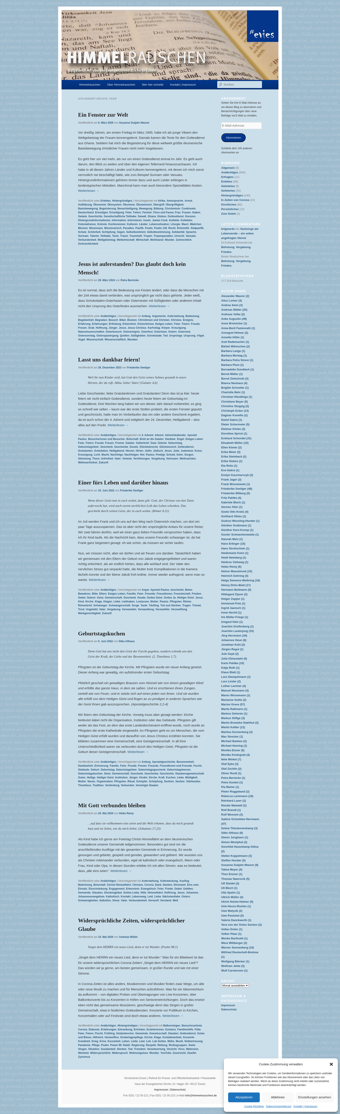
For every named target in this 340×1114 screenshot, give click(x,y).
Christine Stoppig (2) (235, 406)
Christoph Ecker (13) (235, 410)
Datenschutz (229, 1009)
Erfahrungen (99, 323)
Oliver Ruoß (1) (231, 773)
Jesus (122, 327)
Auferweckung (169, 880)
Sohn (179, 454)
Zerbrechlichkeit (88, 243)
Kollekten (186, 220)
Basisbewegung (88, 208)
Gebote (162, 442)
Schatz (82, 232)
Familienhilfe (185, 1029)
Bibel (122, 320)
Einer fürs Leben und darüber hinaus (123, 482)
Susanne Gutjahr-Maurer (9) (239, 865)
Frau (178, 212)
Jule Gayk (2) (230, 653)
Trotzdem (139, 1049)
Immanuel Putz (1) (233, 603)
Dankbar (170, 439)
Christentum (172, 208)
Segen (121, 232)
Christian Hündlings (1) (236, 396)
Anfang (146, 316)
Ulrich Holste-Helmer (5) (237, 901)
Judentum (187, 450)
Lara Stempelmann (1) (236, 676)
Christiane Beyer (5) (234, 401)
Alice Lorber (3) (231, 300)
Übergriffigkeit (174, 204)
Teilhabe (105, 235)
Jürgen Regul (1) (232, 649)
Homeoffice (112, 1037)
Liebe (116, 601)
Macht (105, 454)
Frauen (186, 212)
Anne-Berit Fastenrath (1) (238, 328)
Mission (83, 228)
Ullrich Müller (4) (232, 897)
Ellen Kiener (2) (231, 447)
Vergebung (158, 458)
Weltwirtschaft (125, 239)
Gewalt (142, 216)
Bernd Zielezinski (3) (234, 378)
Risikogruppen (178, 1045)
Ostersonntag (86, 335)
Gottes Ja (170, 597)
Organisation (105, 781)
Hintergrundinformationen (94, 220)
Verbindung (112, 785)
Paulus (150, 454)
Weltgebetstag (106, 239)
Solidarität (178, 232)
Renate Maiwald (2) (234, 805)
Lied (142, 1041)
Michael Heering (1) (234, 745)
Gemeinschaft (113, 597)
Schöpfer (141, 781)
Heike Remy (126, 813)
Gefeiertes (228, 190)
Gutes (81, 777)
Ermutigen (101, 212)
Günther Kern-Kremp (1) (237, 530)
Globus (161, 216)
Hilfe (143, 892)
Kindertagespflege (131, 1037)
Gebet (81, 597)
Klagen (107, 601)
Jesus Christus (137, 327)
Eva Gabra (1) (230, 470)
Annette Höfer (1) (232, 337)
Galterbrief (142, 442)
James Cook (160, 220)
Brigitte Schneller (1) (235, 387)
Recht (171, 228)
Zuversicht (179, 1052)
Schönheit (94, 232)
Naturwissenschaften (91, 331)
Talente (94, 235)
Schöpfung (109, 232)
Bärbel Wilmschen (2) (235, 346)
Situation (93, 1049)
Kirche (89, 601)
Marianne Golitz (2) (233, 699)
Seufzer (180, 781)
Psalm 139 (160, 228)
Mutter (154, 601)
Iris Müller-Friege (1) (234, 617)
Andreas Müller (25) (234, 309)
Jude (176, 450)
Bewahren (84, 593)
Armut (188, 200)
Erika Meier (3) (230, 452)
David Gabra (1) (231, 419)
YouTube (165, 1052)
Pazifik (139, 228)
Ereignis (188, 320)
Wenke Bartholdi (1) (234, 938)
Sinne (115, 900)
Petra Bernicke (130, 280)
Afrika (161, 200)
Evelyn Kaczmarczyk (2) (237, 475)
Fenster (147, 212)
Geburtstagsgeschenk (151, 769)
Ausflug (184, 880)
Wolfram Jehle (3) (233, 966)
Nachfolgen (131, 454)
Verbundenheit (87, 239)
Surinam (83, 235)
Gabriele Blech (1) (233, 502)
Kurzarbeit (114, 1041)
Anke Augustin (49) (234, 318)
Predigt (160, 454)
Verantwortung (156, 1049)
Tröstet (196, 605)
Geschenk (106, 446)
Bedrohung (85, 884)
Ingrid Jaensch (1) (233, 608)
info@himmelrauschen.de (201, 1095)
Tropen (147, 235)
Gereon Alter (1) (231, 507)
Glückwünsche (149, 446)
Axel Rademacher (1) (235, 341)
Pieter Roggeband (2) (235, 791)
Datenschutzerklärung (278, 1106)
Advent (159, 435)
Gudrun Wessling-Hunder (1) (240, 520)
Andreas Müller (128, 936)
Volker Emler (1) (231, 929)
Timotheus (84, 785)
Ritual (131, 781)
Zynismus (84, 1056)
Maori (184, 224)
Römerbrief (85, 605)
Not (142, 454)
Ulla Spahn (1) (230, 892)
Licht (97, 454)
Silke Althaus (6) (232, 832)
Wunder (169, 239)
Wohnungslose (138, 1052)
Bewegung (145, 208)
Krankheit (84, 1041)
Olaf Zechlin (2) (231, 768)
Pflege (96, 1045)
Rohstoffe (183, 228)
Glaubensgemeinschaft (189, 773)
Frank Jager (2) (231, 479)
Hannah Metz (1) (232, 539)
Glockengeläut (113, 892)
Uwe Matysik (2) (231, 910)
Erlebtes (105, 200)
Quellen (124, 335)
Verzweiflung (179, 609)
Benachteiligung (127, 208)
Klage (98, 601)
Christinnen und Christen (153, 320)
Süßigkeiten (138, 335)
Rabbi (126, 1045)
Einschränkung (98, 888)
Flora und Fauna (163, 212)
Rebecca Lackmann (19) (237, 796)
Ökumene (129, 204)
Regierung (138, 1045)
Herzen (130, 450)
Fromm (119, 442)
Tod (165, 335)
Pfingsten (176, 601)
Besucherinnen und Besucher (106, 439)
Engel (180, 439)
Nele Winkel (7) (231, 759)
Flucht (99, 1033)
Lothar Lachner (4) (233, 686)
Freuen (82, 327)
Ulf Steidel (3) (230, 883)
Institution (121, 777)
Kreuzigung (179, 327)
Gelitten (188, 888)
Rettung (162, 1045)
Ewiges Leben (164, 323)
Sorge (135, 605)
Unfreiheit (107, 458)
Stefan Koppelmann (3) (236, 855)
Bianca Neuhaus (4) (234, 383)
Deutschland (86, 212)
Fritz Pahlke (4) (231, 497)
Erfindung (115, 323)
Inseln (147, 220)
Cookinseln (188, 208)
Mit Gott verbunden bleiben (111, 805)
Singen (82, 1049)
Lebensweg (139, 896)
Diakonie (94, 1029)
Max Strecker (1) (232, 736)
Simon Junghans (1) (234, 837)
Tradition (98, 785)
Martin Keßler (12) (233, 727)
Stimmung (84, 458)
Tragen (186, 605)
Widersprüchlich (100, 1052)
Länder (143, 224)
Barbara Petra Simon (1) (237, 360)
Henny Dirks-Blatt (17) (236, 585)
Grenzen (190, 216)
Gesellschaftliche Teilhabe (120, 216)
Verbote (127, 458)
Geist (100, 597)
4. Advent (147, 435)
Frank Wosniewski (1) (235, 484)
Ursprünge (175, 335)
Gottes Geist (154, 597)
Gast (153, 442)
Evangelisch (148, 888)
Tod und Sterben (170, 605)
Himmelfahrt (155, 892)
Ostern (172, 331)
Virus (181, 1049)
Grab (91, 327)
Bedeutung (192, 316)
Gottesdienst (175, 216)
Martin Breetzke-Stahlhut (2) (240, 722)
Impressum (228, 1005)
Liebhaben (128, 601)
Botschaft (132, 439)
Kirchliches (228, 204)
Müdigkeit (191, 777)
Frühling (109, 1033)
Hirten (139, 450)
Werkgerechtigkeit (89, 613)
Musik (179, 1041)
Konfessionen (116, 224)
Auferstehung (175, 316)
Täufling (154, 605)
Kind (81, 601)
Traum (124, 235)
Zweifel (191, 1052)
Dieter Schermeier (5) (235, 424)
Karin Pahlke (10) (232, 663)
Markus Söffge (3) (233, 718)
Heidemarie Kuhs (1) (234, 553)
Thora (95, 458)
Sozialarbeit (108, 1049)
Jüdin (148, 450)
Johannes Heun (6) (233, 640)
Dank (158, 884)
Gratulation (101, 450)
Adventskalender (175, 435)
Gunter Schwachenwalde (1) (240, 534)
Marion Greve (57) (233, 704)
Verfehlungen (141, 458)
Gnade (141, 597)
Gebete (82, 216)
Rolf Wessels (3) (232, 814)
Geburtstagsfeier (88, 446)
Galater (130, 442)
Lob (148, 1041)
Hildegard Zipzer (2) (234, 594)
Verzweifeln (162, 609)
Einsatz (82, 888)
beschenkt (177, 589)
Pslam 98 (115, 1045)
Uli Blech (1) (229, 888)
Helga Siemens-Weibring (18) (240, 580)
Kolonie (102, 224)
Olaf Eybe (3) (229, 764)
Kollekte (174, 220)
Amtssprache (175, 200)
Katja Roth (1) (230, 667)
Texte (115, 235)
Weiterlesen (88, 190)
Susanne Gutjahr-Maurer (134, 122)
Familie (131, 593)
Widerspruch (120, 1052)
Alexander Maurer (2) (235, 296)
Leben (125, 1041)
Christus (176, 320)
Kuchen (171, 777)
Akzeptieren (243, 1097)
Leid (150, 896)
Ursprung (189, 335)
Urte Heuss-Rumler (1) (236, 906)
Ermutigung (117, 212)
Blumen (132, 320)
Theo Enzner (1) (231, 874)
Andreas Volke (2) (233, 314)
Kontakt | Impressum (305, 1106)
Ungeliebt (92, 609)
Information (119, 220)
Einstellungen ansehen (314, 1097)
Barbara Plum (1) (232, 364)
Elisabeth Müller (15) (234, 442)
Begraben (101, 320)
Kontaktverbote (171, 1037)
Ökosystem (114, 204)
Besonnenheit (185, 761)
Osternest (184, 331)
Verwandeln (129, 609)
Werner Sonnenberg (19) (237, 947)
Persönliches (230, 209)
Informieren (135, 220)
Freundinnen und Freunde (176, 765)
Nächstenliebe (171, 896)
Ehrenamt (180, 884)
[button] (331, 1064)
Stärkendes (193, 781)
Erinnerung (101, 765)
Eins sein (193, 884)
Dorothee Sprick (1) (234, 433)
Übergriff (158, 204)
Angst (145, 589)
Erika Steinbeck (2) (233, 456)
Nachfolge (116, 454)
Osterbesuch (113, 331)
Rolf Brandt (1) (231, 810)
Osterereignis (131, 331)
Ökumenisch (144, 204)
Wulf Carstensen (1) (234, 970)
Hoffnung (101, 327)
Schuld (170, 454)
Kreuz (198, 450)
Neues (91, 781)
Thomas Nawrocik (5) (235, 878)
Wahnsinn (192, 1049)
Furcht (197, 765)
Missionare (96, 228)
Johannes (192, 892)
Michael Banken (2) (234, 741)
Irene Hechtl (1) (231, 612)
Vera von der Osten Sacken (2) (241, 924)
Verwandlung (146, 609)
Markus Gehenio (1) (234, 713)
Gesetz (133, 446)
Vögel (200, 335)
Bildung (158, 208)
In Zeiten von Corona (235, 200)
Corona (149, 884)
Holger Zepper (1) (233, 598)
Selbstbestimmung (158, 232)
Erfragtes (227, 177)
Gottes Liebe (131, 892)
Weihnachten (188, 458)
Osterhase (160, 331)
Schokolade (154, 335)
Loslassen (142, 601)
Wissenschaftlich (115, 339)
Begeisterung (107, 208)
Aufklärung (85, 204)
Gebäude (83, 769)
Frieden (196, 593)
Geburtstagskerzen (179, 769)
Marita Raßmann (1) (234, 709)
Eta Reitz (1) (229, 465)
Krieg (95, 1041)
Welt (175, 900)
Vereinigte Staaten (147, 785)
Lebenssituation (159, 224)
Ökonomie (99, 204)
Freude (195, 323)
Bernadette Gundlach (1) (237, 369)
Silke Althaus (127, 641)
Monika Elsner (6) (233, 750)
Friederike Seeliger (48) (236, 488)
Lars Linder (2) (231, 681)
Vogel (81, 339)
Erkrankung (125, 1029)
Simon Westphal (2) (234, 842)
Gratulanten (85, 450)
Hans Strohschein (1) (235, 548)
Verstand (165, 900)
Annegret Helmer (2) (234, 332)
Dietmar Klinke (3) (233, 429)
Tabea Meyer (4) (231, 869)
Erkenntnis (129, 323)
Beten (188, 589)
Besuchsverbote (192, 1025)
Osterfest (147, 331)
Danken (167, 884)
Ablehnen (277, 1097)
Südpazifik (197, 228)
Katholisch (112, 896)
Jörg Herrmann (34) (234, 635)
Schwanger (100, 605)
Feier (129, 212)
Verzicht (172, 1049)
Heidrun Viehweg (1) (234, 562)
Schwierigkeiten (88, 900)
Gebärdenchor (125, 1033)
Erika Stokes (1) (231, 461)
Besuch (113, 320)
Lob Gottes (159, 1041)
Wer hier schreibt (152, 84)
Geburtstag (175, 442)
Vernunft (153, 900)
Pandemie (84, 1045)
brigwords (228, 228)
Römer (187, 601)
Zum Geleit (228, 213)
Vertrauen (172, 458)
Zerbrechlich (183, 239)
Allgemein (228, 167)
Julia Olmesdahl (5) (234, 658)
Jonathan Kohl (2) (233, 644)
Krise (103, 1041)
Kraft (162, 777)
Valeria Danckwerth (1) (236, 920)
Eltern (102, 593)
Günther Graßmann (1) (236, 525)
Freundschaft (182, 593)
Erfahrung (84, 323)
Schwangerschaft (119, 605)
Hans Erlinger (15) (233, 543)
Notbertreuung (194, 1041)
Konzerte (188, 1037)
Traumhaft (135, 235)
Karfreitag (154, 327)
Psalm (149, 228)
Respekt (151, 1045)
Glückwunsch (167, 446)
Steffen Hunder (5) (233, 860)
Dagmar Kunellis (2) (234, 415)
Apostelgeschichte (163, 761)
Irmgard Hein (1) (232, 621)
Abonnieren (233, 137)
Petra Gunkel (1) (232, 782)
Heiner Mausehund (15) (236, 571)
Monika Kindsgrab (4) (235, 754)
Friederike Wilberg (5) (235, 493)
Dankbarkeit (85, 765)
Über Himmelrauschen (121, 84)
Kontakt (126, 896)
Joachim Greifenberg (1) (237, 626)
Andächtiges (108, 316)
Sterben (122, 1049)
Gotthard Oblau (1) (233, 516)
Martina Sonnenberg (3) (237, 732)
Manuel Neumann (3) (235, 690)
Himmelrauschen (89, 84)
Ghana (152, 216)
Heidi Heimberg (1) (233, 557)
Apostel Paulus (159, 589)
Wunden (132, 339)
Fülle (198, 1029)
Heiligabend (117, 450)
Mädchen (195, 224)
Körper (166, 327)
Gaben (196, 212)
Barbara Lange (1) (233, 351)
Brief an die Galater (152, 439)
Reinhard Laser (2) (233, 800)
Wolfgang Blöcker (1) (235, 961)
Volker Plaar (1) (231, 933)
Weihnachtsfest (87, 462)
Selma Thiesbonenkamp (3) (239, 828)
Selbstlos (105, 900)
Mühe (170, 1041)
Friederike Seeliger (138, 367)
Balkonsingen (171, 1025)
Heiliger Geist (185, 597)
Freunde (150, 593)
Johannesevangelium (91, 896)
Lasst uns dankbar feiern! (109, 359)
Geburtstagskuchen (101, 633)
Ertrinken (139, 1029)
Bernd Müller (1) (232, 374)
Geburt (91, 597)
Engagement (116, 888)
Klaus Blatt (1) (230, 672)
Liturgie (175, 224)
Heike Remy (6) (231, 566)
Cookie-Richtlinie (254, 1106)
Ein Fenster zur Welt (103, 115)
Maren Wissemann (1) (235, 695)
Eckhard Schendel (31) (236, 438)
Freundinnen (164, 593)
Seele (191, 1045)
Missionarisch (113, 228)
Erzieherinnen (155, 1029)
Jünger (113, 327)
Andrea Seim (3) (232, 305)
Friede (169, 888)
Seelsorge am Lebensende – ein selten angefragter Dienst (239, 233)
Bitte (95, 593)
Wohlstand (156, 239)
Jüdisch (158, 450)
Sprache (191, 232)
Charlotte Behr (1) (233, 392)
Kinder (143, 777)
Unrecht (179, 235)
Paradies (128, 228)
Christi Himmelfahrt (119, 884)
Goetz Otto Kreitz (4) (234, 511)
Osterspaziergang (107, 335)
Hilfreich (98, 1037)
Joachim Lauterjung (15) (237, 631)
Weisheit (83, 1052)
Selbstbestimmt (135, 232)
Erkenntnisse (145, 323)
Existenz (170, 1029)
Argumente (159, 316)
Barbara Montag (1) (234, 355)
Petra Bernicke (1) (233, 777)
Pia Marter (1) (230, 787)
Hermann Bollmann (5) (236, 589)
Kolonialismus (87, 224)
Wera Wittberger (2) (234, 943)
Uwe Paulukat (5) (232, 915)
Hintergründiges (122, 200)
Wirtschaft (142, 239)
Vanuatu (191, 235)
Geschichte (95, 216)
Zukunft (103, 462)
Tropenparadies (163, 235)
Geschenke (121, 446)
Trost (81, 609)
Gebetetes (228, 186)
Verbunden (127, 785)
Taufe (144, 605)
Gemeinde (84, 892)
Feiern (137, 212)
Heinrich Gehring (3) (234, 575)
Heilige (91, 777)
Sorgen (188, 454)
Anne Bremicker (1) (234, 323)
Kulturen (132, 224)
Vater (117, 458)
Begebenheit (86, 320)
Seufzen (169, 781)
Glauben (97, 892)
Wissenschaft (94, 339)
